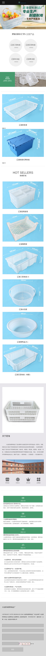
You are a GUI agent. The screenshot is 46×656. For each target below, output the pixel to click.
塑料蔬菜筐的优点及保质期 (11, 550)
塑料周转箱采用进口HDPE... (11, 535)
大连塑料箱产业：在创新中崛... (13, 568)
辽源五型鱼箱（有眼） (23, 375)
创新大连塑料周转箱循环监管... (13, 577)
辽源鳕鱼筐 (23, 125)
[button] (18, 27)
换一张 (32, 643)
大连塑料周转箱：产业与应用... (13, 587)
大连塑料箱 (10, 617)
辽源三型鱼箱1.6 (23, 277)
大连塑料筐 (16, 617)
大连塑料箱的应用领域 (10, 519)
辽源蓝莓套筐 (23, 211)
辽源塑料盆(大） (23, 342)
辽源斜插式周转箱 (23, 160)
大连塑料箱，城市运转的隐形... (13, 559)
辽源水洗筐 (23, 309)
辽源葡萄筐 (23, 244)
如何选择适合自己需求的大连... (12, 503)
